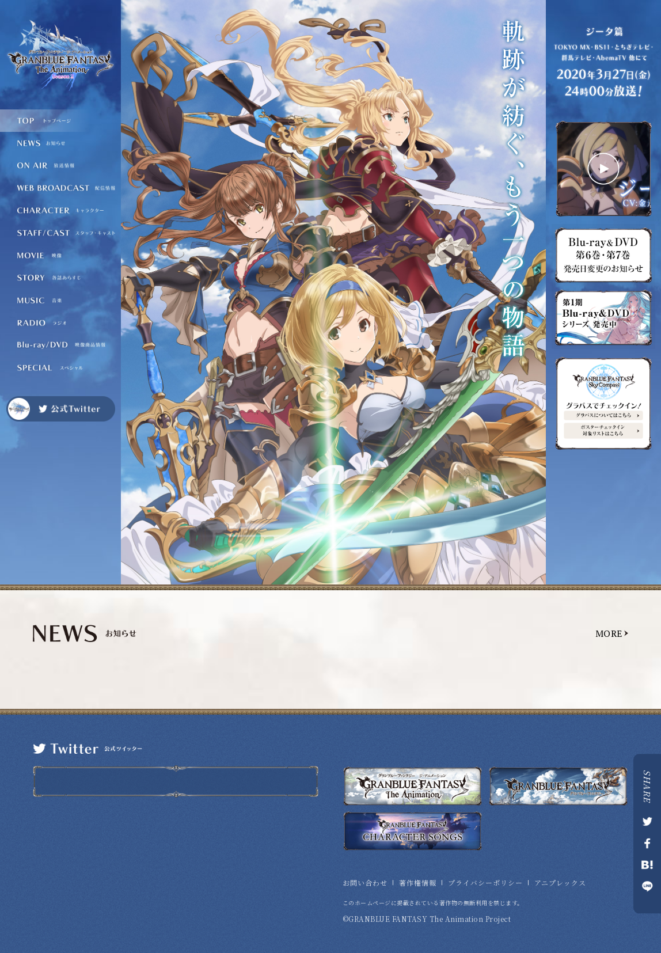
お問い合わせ (365, 882)
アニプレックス (560, 882)
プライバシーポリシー (485, 882)
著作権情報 (417, 882)
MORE (608, 633)
